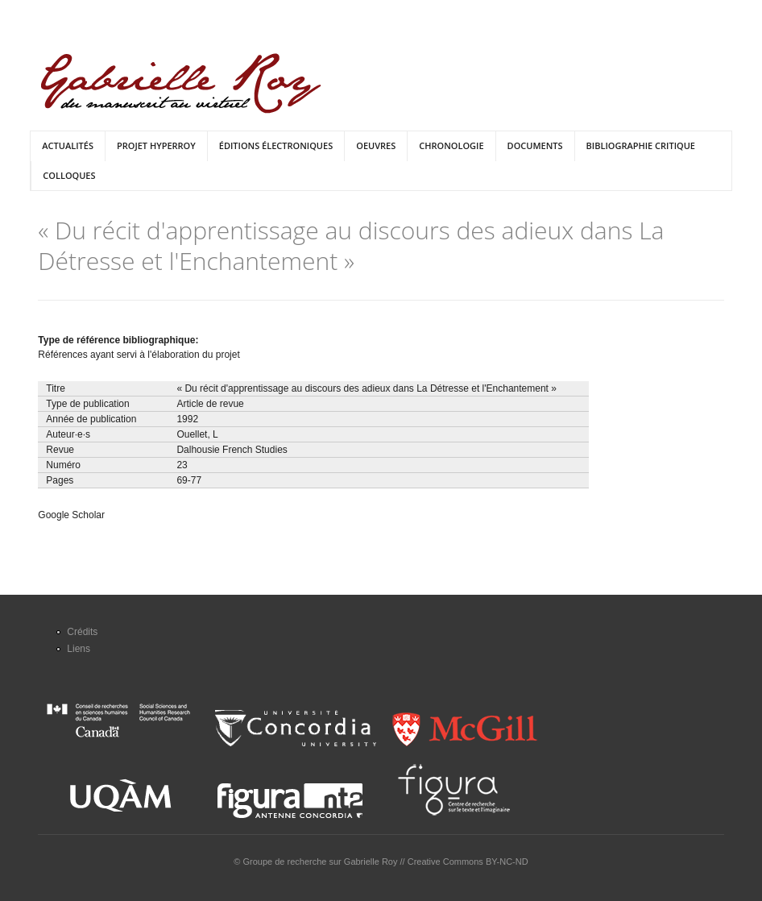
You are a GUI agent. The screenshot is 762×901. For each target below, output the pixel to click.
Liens (78, 648)
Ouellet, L (196, 434)
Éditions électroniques (276, 145)
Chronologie (451, 145)
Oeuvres (375, 145)
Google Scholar (71, 515)
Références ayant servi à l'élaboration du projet (138, 354)
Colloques (69, 175)
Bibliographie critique (640, 145)
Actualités (67, 145)
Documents (535, 145)
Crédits (82, 631)
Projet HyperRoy (156, 145)
